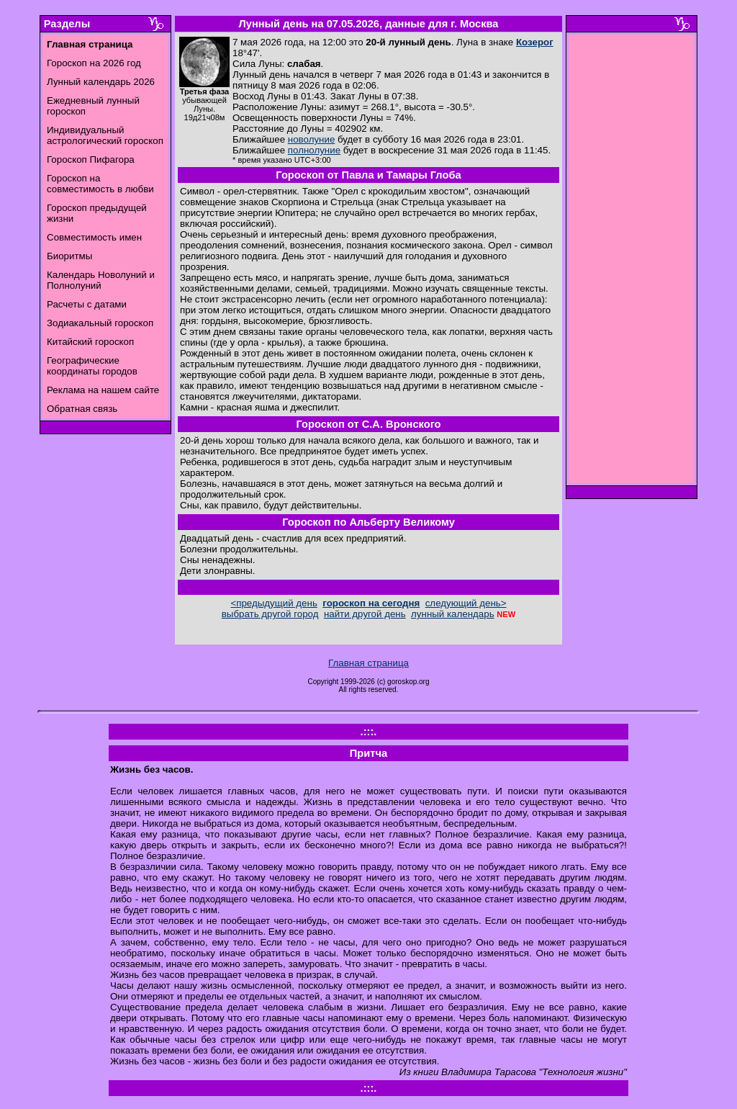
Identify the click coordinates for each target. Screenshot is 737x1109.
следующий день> (466, 603)
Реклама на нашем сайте (103, 390)
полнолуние (314, 150)
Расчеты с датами (87, 304)
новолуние (311, 139)
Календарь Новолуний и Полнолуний (101, 280)
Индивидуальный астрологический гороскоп (105, 135)
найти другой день (365, 614)
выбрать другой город (270, 614)
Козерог (534, 42)
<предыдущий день (273, 603)
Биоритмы (69, 256)
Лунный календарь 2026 (101, 81)
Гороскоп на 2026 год (94, 63)
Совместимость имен (94, 237)
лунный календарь (452, 614)
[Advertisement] (631, 263)
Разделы (67, 24)
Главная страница (368, 662)
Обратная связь (82, 408)
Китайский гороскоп (90, 341)
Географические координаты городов (92, 366)
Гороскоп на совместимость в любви (100, 183)
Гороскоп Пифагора (91, 159)
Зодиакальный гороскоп (100, 323)
